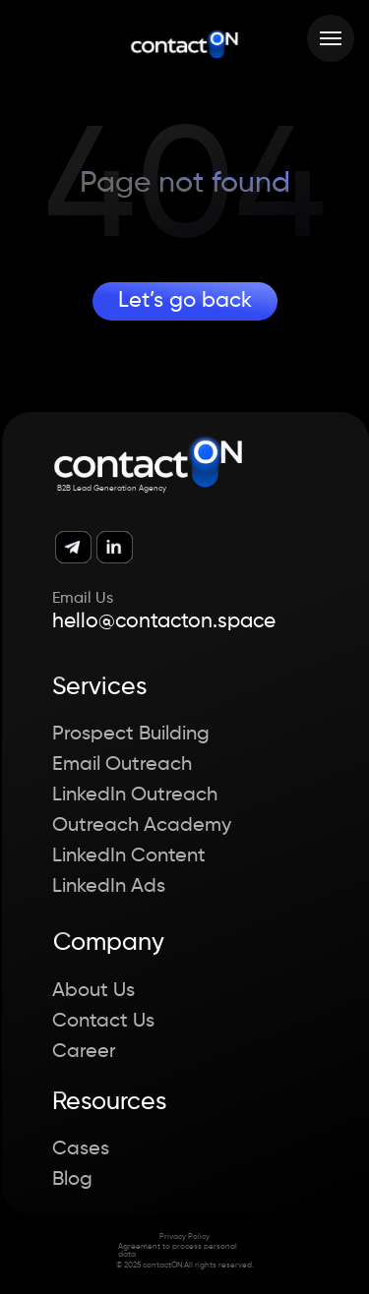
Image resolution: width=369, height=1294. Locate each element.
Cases (80, 1149)
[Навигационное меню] (330, 38)
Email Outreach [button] (122, 765)
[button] (329, 1252)
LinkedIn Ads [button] (108, 887)
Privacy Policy (184, 1237)
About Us (93, 991)
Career (84, 1052)
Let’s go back (185, 301)
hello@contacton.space (164, 622)
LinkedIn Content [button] (129, 856)
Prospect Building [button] (131, 734)
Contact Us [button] (103, 1021)
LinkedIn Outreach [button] (134, 795)
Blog (72, 1180)
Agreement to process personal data (177, 1251)
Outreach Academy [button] (141, 826)
